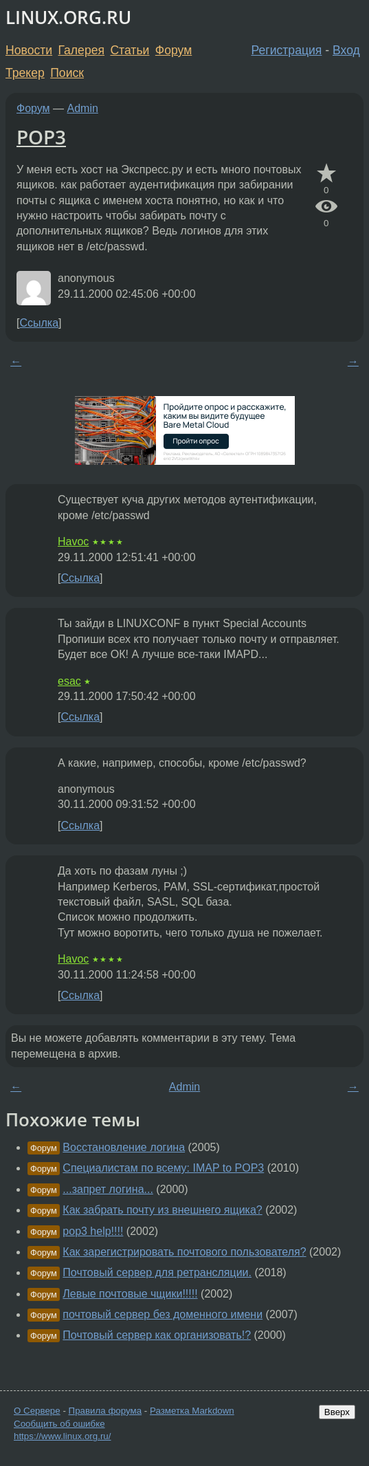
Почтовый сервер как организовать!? (157, 1335)
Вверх (337, 1412)
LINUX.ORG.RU (68, 18)
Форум (173, 50)
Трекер (25, 73)
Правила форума (105, 1410)
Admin (82, 108)
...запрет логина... (108, 1189)
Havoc (73, 541)
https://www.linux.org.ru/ (62, 1436)
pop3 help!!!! (93, 1231)
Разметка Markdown (192, 1410)
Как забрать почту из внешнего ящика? (162, 1210)
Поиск (67, 73)
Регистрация (286, 50)
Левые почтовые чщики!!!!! (130, 1294)
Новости (28, 50)
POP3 (41, 137)
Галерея (81, 50)
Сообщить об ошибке (59, 1424)
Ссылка (38, 323)
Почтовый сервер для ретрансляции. (157, 1272)
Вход (346, 50)
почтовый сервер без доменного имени (162, 1314)
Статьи (129, 50)
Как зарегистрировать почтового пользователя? (184, 1252)
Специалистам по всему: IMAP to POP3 (163, 1168)
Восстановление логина (124, 1147)
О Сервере (37, 1410)
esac (69, 681)
